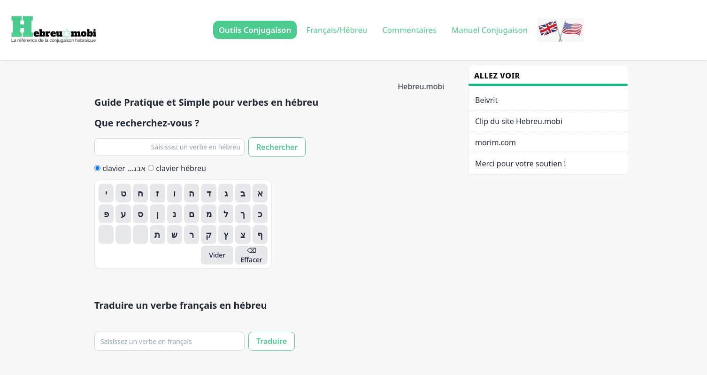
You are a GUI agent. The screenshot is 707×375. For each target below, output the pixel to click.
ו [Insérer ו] (174, 193)
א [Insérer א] (260, 193)
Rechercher (277, 147)
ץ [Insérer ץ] (225, 234)
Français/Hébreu (336, 29)
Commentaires (409, 29)
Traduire (271, 341)
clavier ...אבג (121, 168)
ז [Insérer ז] (157, 193)
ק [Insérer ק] (209, 234)
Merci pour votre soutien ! (520, 163)
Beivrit (486, 100)
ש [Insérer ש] (174, 234)
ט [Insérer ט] (123, 193)
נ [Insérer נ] (174, 213)
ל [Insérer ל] (225, 213)
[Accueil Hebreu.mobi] (53, 30)
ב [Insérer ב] (242, 193)
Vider (217, 254)
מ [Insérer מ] (209, 213)
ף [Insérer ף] (260, 234)
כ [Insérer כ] (260, 213)
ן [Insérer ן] (157, 213)
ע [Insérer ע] (123, 213)
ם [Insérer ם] (191, 213)
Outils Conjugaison (255, 29)
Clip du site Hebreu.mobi (518, 121)
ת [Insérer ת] (157, 234)
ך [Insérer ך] (242, 213)
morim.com (495, 142)
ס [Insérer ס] (140, 213)
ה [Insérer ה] (191, 193)
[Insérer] (140, 234)
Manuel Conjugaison (490, 29)
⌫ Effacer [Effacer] (251, 255)
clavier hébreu (177, 168)
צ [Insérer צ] (243, 234)
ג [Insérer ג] (226, 193)
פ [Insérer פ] (106, 213)
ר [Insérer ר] (191, 234)
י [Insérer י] (106, 193)
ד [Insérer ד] (209, 193)
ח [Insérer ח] (140, 193)
